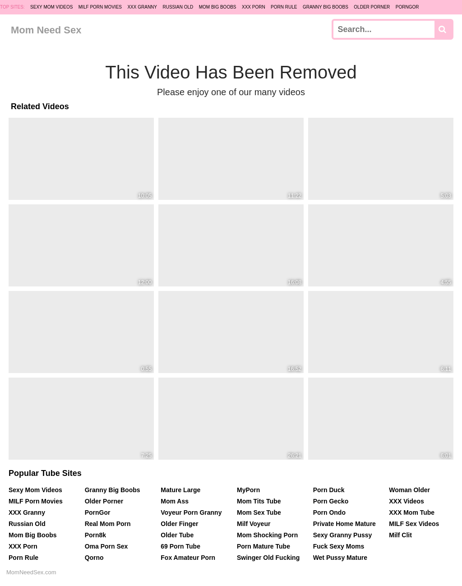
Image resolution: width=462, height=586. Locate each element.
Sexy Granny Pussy (342, 535)
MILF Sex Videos (414, 523)
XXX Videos (406, 501)
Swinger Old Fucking (268, 557)
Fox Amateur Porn (188, 557)
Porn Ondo (329, 512)
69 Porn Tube (180, 546)
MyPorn (248, 490)
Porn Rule (284, 7)
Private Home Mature (344, 523)
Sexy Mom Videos (51, 7)
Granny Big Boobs (325, 7)
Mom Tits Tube (259, 501)
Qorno (94, 557)
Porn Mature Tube (263, 546)
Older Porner (372, 7)
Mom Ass (175, 501)
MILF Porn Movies (100, 7)
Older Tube (177, 535)
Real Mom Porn (108, 523)
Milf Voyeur (253, 523)
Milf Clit (400, 535)
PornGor (407, 7)
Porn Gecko (331, 501)
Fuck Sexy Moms (339, 546)
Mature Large (180, 490)
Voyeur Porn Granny (191, 512)
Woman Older (409, 490)
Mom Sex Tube (259, 512)
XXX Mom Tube (411, 512)
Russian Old (177, 7)
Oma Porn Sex (106, 546)
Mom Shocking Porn (267, 535)
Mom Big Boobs (217, 7)
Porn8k (95, 535)
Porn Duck (329, 490)
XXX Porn (253, 7)
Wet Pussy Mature (340, 557)
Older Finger (179, 523)
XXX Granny (142, 7)
